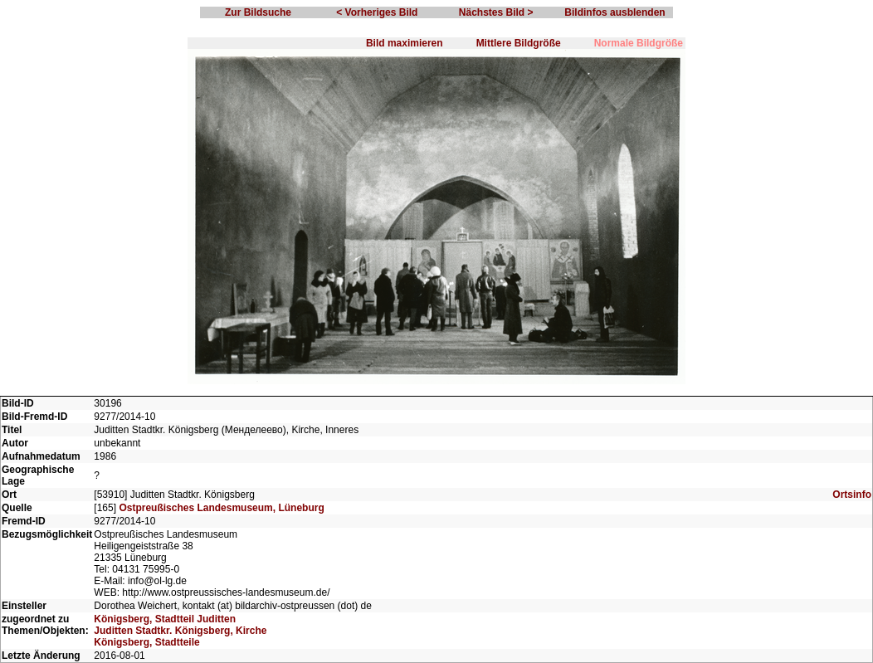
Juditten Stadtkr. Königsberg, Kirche (180, 630)
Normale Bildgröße (638, 43)
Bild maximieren (404, 43)
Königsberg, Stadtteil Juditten (165, 619)
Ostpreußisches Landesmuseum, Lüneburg (221, 508)
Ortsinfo (851, 494)
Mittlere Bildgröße (518, 43)
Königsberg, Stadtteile (146, 642)
